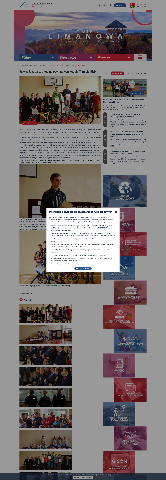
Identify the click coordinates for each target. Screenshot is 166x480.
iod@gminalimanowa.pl (107, 236)
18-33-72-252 (103, 228)
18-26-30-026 (88, 236)
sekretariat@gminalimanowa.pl (60, 230)
